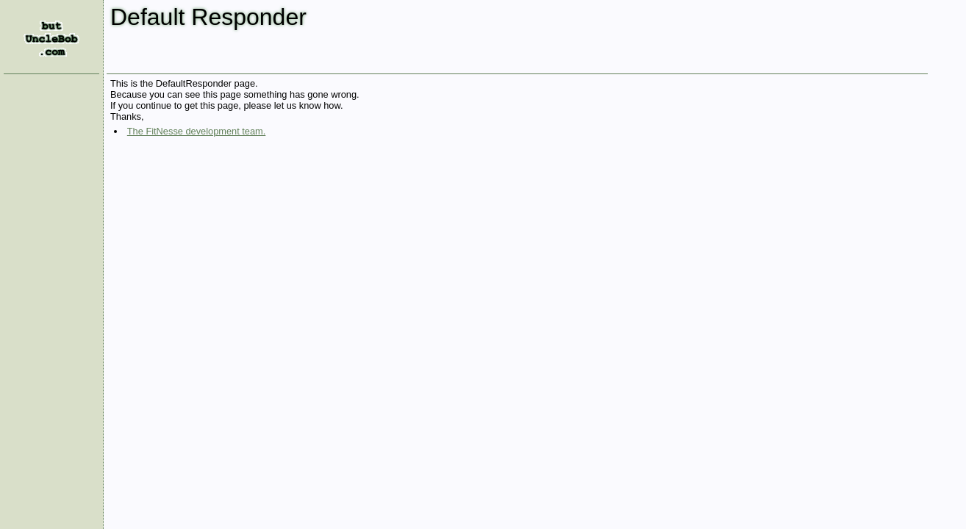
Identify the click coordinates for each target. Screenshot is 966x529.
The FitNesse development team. (196, 131)
